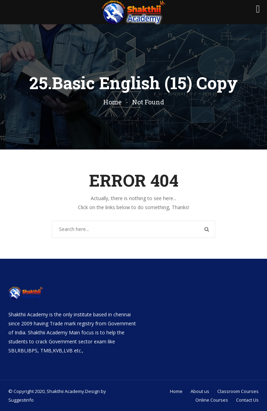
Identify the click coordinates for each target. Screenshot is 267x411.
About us (200, 391)
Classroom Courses (238, 391)
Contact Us (247, 400)
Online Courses (211, 400)
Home (112, 102)
